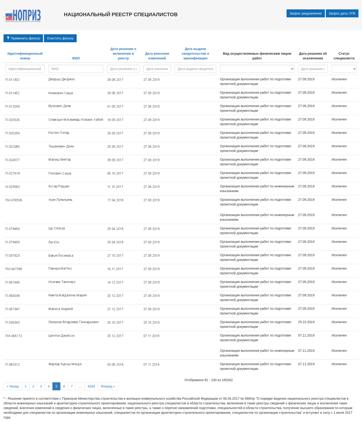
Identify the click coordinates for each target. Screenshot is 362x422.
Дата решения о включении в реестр (123, 53)
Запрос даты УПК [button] (342, 13)
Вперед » (108, 386)
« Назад (13, 386)
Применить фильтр (23, 38)
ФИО (76, 58)
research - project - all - (257, 69)
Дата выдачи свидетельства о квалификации (195, 53)
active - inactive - (344, 69)
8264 (91, 386)
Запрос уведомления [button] (306, 13)
